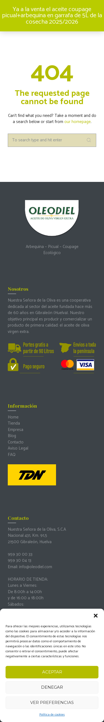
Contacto (16, 442)
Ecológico (52, 252)
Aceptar (52, 672)
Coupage (70, 246)
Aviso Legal (18, 448)
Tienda (14, 423)
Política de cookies (52, 714)
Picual (53, 246)
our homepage (77, 121)
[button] (95, 615)
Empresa (15, 429)
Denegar (52, 687)
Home (13, 417)
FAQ (12, 454)
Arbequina (35, 246)
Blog (12, 435)
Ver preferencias (52, 702)
